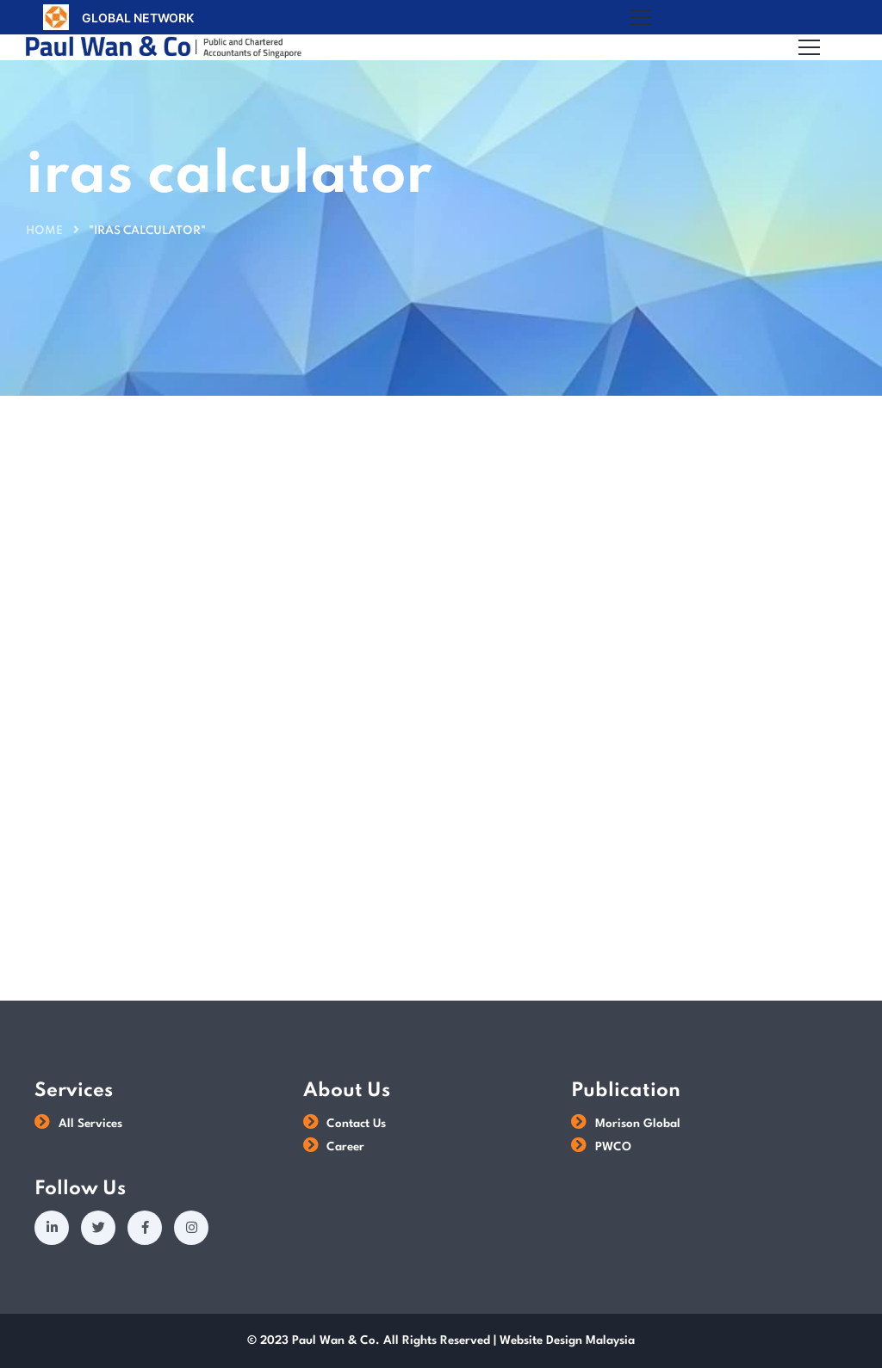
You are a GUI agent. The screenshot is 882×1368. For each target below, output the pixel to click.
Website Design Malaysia (567, 1340)
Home (44, 231)
